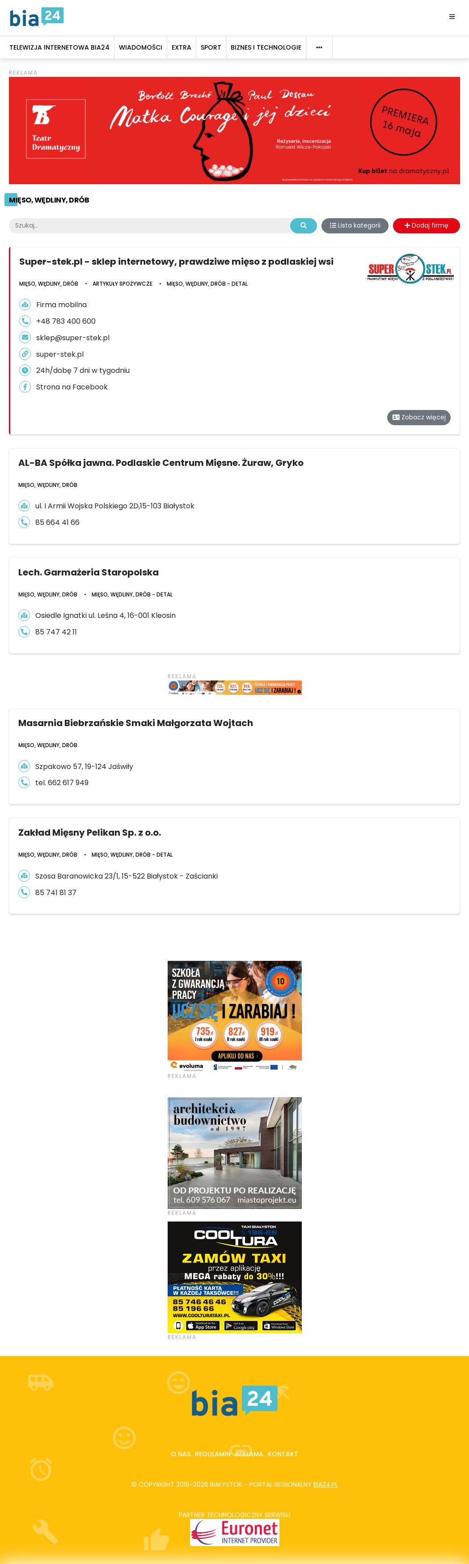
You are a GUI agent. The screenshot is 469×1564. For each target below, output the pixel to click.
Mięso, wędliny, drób (49, 200)
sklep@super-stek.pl (73, 338)
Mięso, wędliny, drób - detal (207, 283)
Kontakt (283, 1454)
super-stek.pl (60, 354)
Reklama (249, 1454)
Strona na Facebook (72, 387)
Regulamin (213, 1454)
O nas (180, 1454)
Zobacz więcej (419, 417)
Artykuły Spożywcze (122, 283)
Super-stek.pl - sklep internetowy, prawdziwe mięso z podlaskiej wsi (176, 261)
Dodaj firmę (426, 225)
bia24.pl (325, 1484)
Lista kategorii (355, 225)
